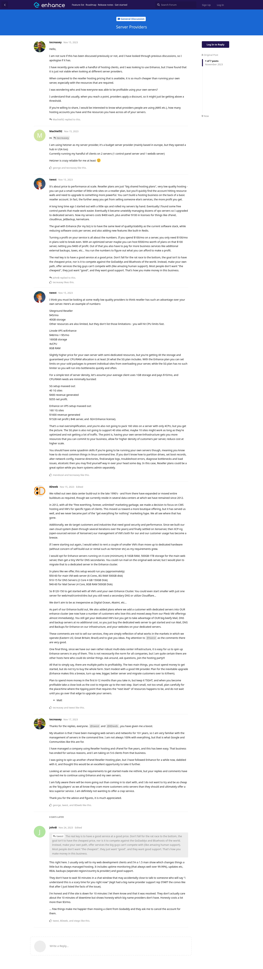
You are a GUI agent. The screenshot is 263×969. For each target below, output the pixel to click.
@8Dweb (112, 726)
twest (59, 836)
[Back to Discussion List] (4, 4)
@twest (151, 638)
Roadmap (91, 4)
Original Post (210, 55)
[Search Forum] (175, 4)
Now (205, 116)
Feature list (78, 4)
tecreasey (63, 138)
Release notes (105, 4)
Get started (121, 4)
